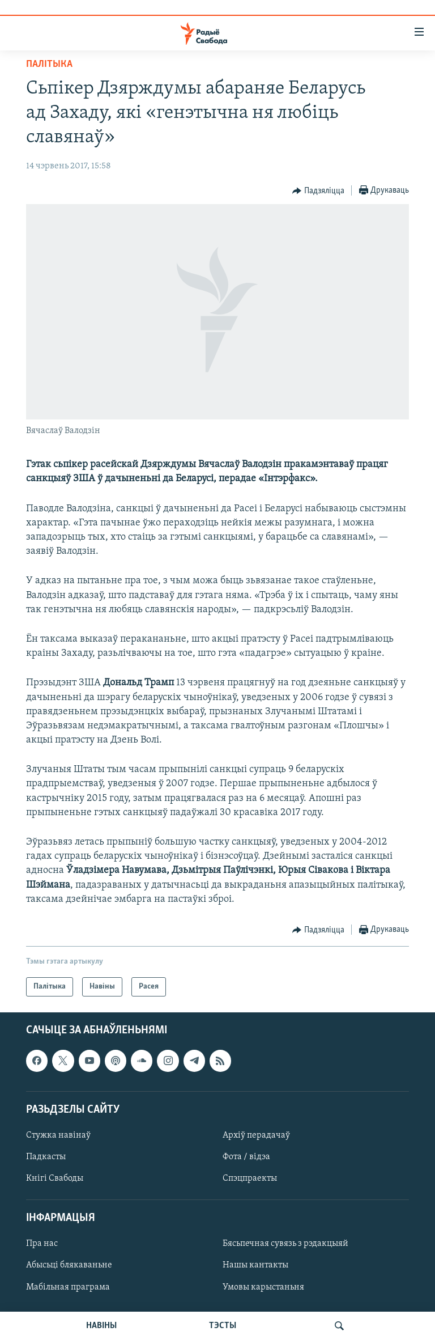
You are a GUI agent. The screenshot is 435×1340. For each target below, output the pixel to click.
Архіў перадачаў (256, 1135)
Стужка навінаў (58, 1135)
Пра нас (42, 1243)
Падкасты (46, 1156)
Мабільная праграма (68, 1287)
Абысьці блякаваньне (69, 1265)
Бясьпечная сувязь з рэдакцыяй (285, 1243)
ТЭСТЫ (222, 1325)
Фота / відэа (246, 1156)
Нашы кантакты (255, 1265)
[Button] (318, 191)
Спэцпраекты (250, 1178)
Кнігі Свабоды (54, 1178)
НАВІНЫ (101, 1325)
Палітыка (49, 64)
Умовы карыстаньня (263, 1287)
